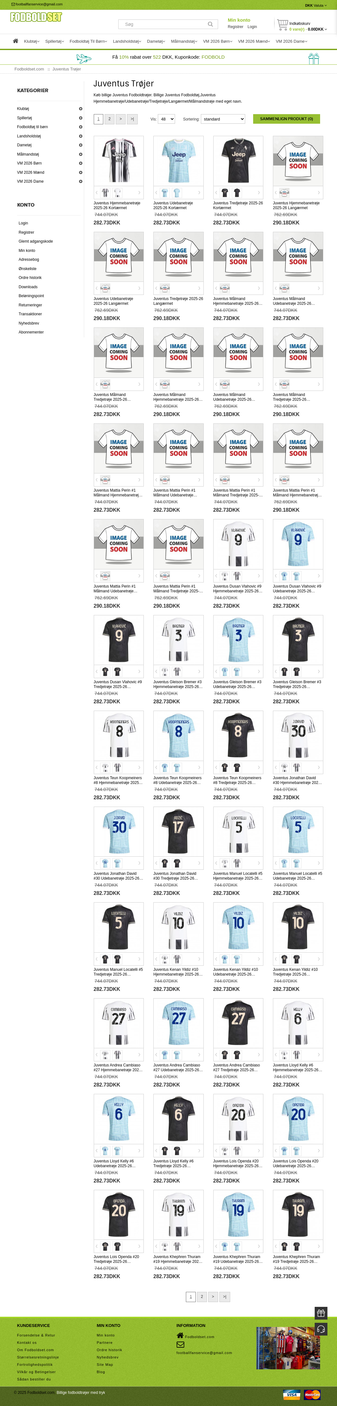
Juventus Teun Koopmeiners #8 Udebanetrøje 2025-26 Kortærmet (177, 783)
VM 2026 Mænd (30, 172)
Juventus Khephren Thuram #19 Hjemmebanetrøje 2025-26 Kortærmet (177, 1262)
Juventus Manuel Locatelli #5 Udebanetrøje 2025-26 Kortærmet (297, 878)
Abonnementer (31, 332)
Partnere (105, 1342)
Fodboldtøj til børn (32, 127)
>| (132, 119)
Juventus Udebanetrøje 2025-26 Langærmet (113, 301)
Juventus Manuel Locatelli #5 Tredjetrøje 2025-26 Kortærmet (118, 974)
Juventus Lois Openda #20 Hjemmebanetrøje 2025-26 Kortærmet (236, 1166)
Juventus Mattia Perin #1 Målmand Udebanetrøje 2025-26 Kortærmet (174, 495)
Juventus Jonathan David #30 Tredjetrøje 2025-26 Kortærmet (174, 878)
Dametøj (24, 145)
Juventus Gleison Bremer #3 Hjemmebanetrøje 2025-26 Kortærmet (177, 687)
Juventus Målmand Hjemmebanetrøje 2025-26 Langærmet (176, 399)
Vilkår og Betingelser (36, 1372)
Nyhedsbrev (29, 323)
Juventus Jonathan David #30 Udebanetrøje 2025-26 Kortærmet (116, 878)
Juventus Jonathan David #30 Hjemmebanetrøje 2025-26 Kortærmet (297, 783)
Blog (101, 1372)
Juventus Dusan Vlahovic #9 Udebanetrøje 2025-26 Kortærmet (297, 591)
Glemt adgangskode (36, 241)
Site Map (105, 1364)
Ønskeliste (28, 269)
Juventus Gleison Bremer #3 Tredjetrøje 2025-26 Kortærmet (297, 687)
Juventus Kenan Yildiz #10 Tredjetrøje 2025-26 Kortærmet (295, 974)
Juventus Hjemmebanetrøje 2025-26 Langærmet (296, 205)
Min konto (239, 20)
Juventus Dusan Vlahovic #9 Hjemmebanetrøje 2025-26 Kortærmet (237, 591)
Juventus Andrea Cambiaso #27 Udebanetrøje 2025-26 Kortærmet (176, 1070)
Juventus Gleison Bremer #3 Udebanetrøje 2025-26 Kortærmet (237, 687)
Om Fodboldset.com (35, 1350)
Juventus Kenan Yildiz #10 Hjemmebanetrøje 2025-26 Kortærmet (176, 974)
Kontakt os (27, 1342)
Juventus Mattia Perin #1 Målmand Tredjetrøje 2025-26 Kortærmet (238, 495)
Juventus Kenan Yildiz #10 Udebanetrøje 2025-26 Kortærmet (235, 974)
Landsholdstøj (29, 136)
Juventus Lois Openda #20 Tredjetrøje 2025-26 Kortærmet (116, 1262)
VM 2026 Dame (30, 181)
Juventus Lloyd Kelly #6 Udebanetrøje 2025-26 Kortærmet (114, 1166)
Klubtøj (23, 108)
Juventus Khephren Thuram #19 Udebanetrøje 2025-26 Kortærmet (236, 1262)
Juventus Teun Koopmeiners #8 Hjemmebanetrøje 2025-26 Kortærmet (118, 783)
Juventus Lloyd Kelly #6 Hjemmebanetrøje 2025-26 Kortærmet (296, 1070)
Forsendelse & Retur (36, 1335)
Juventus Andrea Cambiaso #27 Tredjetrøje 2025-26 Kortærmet (236, 1070)
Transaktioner (30, 314)
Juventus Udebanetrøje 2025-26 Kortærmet (173, 205)
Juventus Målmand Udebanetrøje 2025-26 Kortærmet (292, 304)
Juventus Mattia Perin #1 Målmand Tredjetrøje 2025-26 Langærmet (178, 591)
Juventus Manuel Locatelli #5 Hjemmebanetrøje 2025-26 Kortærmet (238, 878)
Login (252, 27)
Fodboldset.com (196, 1335)
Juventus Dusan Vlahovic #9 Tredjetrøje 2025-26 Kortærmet (118, 687)
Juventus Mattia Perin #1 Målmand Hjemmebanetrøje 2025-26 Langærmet (296, 495)
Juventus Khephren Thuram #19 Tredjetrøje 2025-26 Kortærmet (296, 1262)
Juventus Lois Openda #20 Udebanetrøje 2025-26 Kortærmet (296, 1166)
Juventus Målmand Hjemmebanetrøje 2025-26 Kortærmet (236, 304)
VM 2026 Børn (29, 163)
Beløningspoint (31, 296)
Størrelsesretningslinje (38, 1357)
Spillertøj (24, 118)
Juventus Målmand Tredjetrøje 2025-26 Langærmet (289, 399)
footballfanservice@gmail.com (37, 4)
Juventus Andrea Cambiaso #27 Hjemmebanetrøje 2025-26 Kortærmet (118, 1070)
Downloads (28, 287)
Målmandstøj (28, 154)
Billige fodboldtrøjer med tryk (81, 1392)
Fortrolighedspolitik (35, 1364)
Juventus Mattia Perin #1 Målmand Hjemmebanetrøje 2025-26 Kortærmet (117, 495)
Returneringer (30, 305)
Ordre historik (30, 277)
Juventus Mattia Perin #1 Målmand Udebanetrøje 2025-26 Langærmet (115, 591)
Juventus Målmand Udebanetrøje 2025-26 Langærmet (232, 399)
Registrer (235, 27)
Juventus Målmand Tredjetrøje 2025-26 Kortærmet (110, 399)
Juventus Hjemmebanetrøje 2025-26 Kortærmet (117, 205)
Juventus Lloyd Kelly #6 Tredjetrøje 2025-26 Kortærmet (173, 1166)
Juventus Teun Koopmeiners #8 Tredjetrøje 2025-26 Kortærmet (237, 783)
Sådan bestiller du (34, 1379)
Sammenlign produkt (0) (286, 118)
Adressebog (29, 259)
